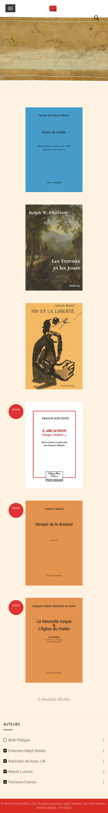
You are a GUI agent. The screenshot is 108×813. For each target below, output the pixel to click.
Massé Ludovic (20, 771)
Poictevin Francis (22, 781)
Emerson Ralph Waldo (27, 750)
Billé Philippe (19, 740)
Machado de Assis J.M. (27, 761)
